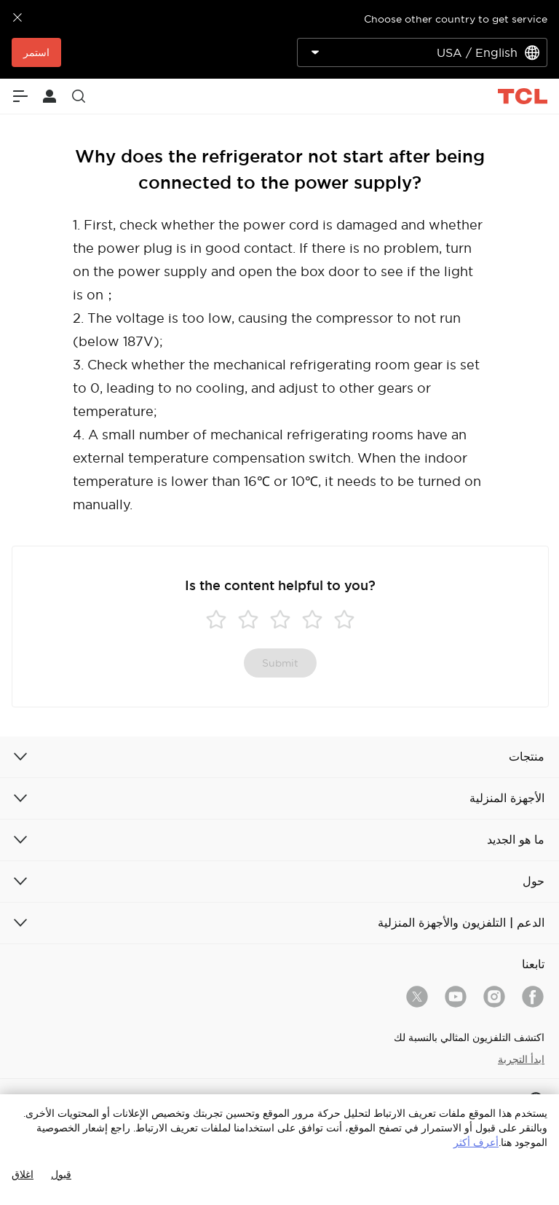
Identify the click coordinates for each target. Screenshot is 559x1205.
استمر (36, 52)
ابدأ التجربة (521, 1059)
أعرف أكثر (476, 1142)
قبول (61, 1174)
